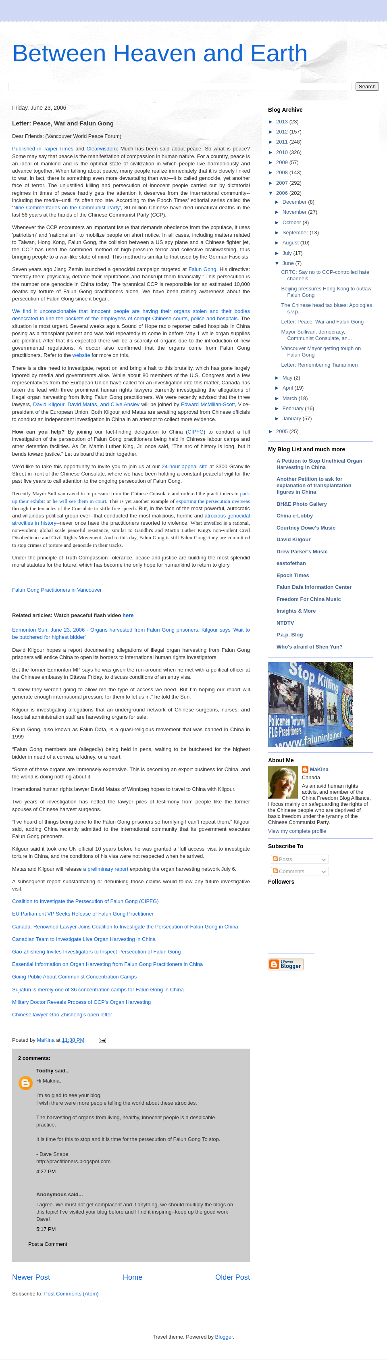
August (291, 243)
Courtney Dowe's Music (306, 528)
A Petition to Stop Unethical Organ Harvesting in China (319, 464)
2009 (282, 162)
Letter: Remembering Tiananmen (319, 365)
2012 (282, 132)
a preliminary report (105, 869)
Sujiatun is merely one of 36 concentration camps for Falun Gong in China (98, 990)
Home (133, 1277)
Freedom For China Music (309, 599)
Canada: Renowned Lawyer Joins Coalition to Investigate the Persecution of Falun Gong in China (125, 927)
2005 (282, 431)
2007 (282, 183)
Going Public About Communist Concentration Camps (74, 977)
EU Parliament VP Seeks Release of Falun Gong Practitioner (83, 914)
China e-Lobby (295, 516)
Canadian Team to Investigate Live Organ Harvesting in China (84, 939)
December (295, 202)
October (293, 222)
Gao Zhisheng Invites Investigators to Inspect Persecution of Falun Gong (96, 952)
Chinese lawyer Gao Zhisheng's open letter (62, 1015)
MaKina (319, 769)
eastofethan (291, 563)
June (289, 263)
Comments (288, 871)
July (288, 253)
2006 (282, 193)
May (288, 378)
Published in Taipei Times (42, 149)
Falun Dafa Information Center (314, 587)
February (294, 408)
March (291, 398)
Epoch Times (293, 575)
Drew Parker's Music (302, 552)
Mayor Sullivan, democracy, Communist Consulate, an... (316, 335)
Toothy (44, 1071)
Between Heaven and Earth (160, 53)
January (293, 418)
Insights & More (296, 611)
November (295, 212)
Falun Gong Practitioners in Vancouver (57, 590)
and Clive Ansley (119, 404)
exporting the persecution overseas (213, 501)
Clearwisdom (101, 149)
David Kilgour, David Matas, (65, 404)
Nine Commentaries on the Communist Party (66, 207)
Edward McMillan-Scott (208, 404)
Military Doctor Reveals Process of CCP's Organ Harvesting (81, 1002)
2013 (282, 122)
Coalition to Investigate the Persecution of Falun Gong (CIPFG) (85, 901)
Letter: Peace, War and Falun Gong (322, 322)
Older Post (232, 1277)
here (128, 615)
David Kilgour (294, 539)
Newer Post (31, 1277)
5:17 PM (46, 1229)
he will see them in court (79, 501)
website (81, 355)
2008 (282, 172)
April (289, 388)
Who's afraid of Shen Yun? (310, 647)
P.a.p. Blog (290, 635)
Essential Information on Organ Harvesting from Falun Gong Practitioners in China (107, 964)
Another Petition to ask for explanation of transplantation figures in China (314, 485)
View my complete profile (297, 831)
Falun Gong (202, 269)
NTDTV (285, 623)
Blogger (224, 1337)
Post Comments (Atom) (71, 1294)
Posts (282, 859)
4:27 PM (46, 1171)
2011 (282, 142)
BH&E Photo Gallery (302, 504)
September (296, 232)
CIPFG (195, 432)
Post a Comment (47, 1244)
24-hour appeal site (185, 466)
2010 (282, 152)
